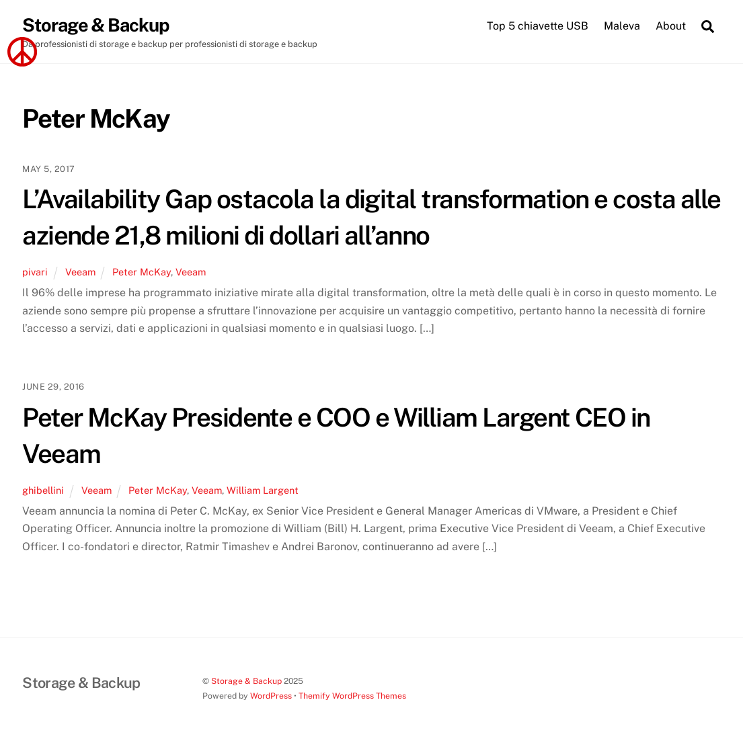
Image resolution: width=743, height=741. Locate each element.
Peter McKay (141, 271)
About (671, 25)
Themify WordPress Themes (352, 696)
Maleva (622, 25)
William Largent (263, 490)
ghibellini (43, 490)
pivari (35, 271)
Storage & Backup (246, 681)
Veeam (80, 271)
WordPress (271, 696)
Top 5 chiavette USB (537, 25)
